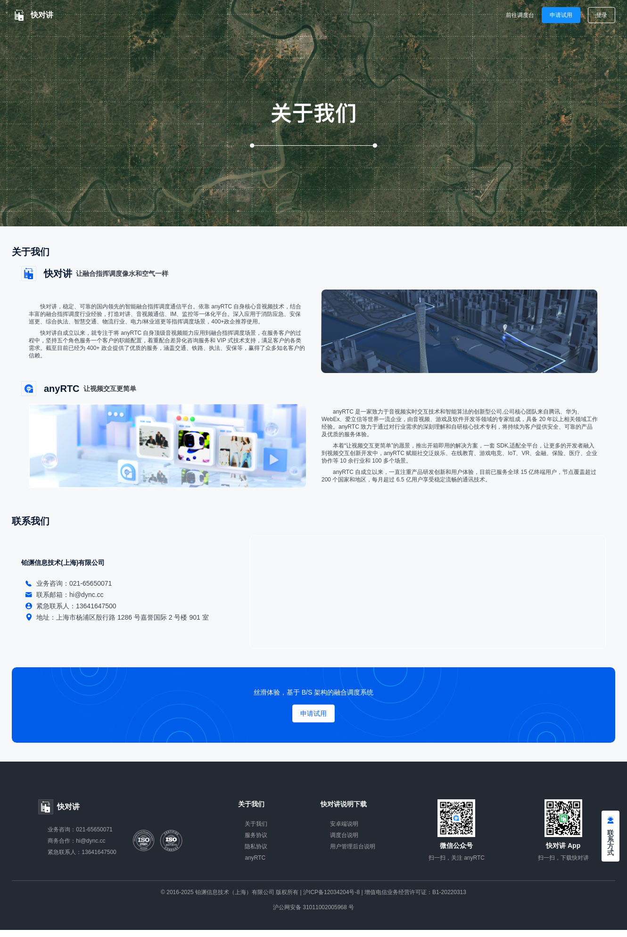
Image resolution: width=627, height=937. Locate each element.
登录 (601, 15)
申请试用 (561, 15)
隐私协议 (256, 846)
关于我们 (256, 824)
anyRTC (255, 857)
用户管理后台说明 (352, 846)
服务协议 (256, 835)
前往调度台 (520, 15)
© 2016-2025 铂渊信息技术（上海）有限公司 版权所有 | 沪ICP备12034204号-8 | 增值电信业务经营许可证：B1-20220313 (313, 892)
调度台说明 (344, 835)
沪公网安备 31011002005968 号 (313, 907)
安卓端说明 (344, 824)
